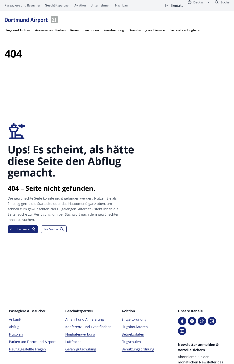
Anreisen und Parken (50, 30)
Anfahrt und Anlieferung (84, 319)
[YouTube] (182, 331)
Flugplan (16, 334)
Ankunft (15, 319)
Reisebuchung (113, 30)
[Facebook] (182, 321)
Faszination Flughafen (185, 30)
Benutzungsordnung (138, 349)
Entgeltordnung (134, 319)
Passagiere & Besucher (27, 311)
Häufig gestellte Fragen (27, 349)
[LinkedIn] (212, 321)
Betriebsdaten (133, 334)
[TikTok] (202, 321)
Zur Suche (54, 229)
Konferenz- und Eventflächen (88, 326)
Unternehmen (100, 5)
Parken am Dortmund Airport (32, 341)
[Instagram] (192, 321)
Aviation (80, 5)
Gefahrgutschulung (80, 349)
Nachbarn (122, 5)
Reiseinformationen (84, 30)
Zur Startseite (23, 229)
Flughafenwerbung (80, 334)
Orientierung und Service (146, 30)
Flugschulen (131, 341)
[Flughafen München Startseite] (31, 19)
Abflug (14, 326)
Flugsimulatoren (135, 326)
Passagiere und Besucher (22, 5)
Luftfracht (73, 341)
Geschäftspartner (57, 5)
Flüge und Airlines (18, 30)
